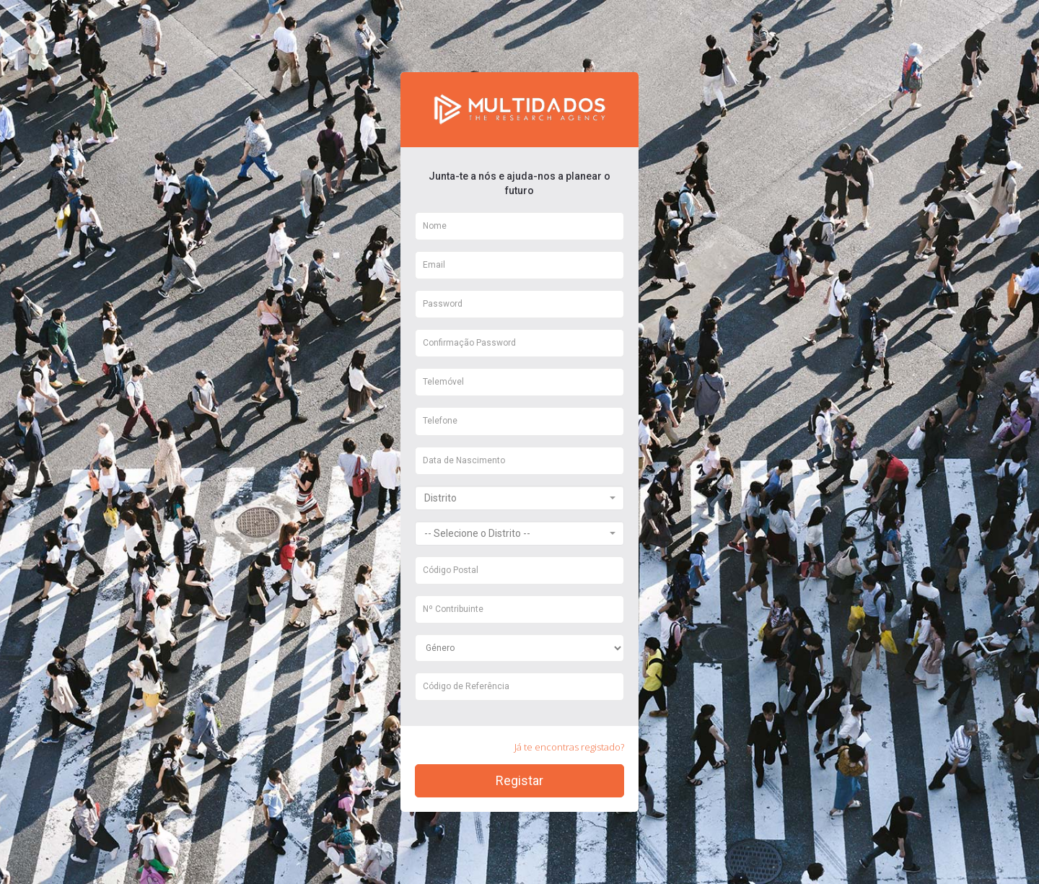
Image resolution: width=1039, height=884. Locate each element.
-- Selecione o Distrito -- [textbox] (477, 533)
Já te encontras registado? (569, 746)
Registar (519, 780)
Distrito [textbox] (440, 498)
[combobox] (519, 498)
